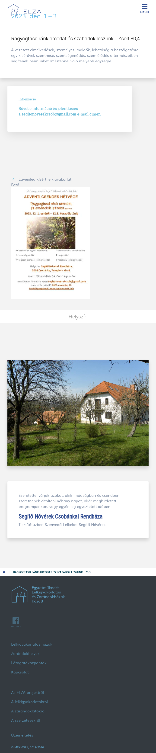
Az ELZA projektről (27, 692)
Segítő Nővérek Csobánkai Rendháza (60, 516)
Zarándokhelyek (25, 653)
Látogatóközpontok (29, 662)
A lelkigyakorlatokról (29, 701)
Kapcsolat (20, 672)
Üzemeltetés (22, 735)
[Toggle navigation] (144, 8)
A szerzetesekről (25, 720)
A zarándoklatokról (28, 711)
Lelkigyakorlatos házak (31, 644)
